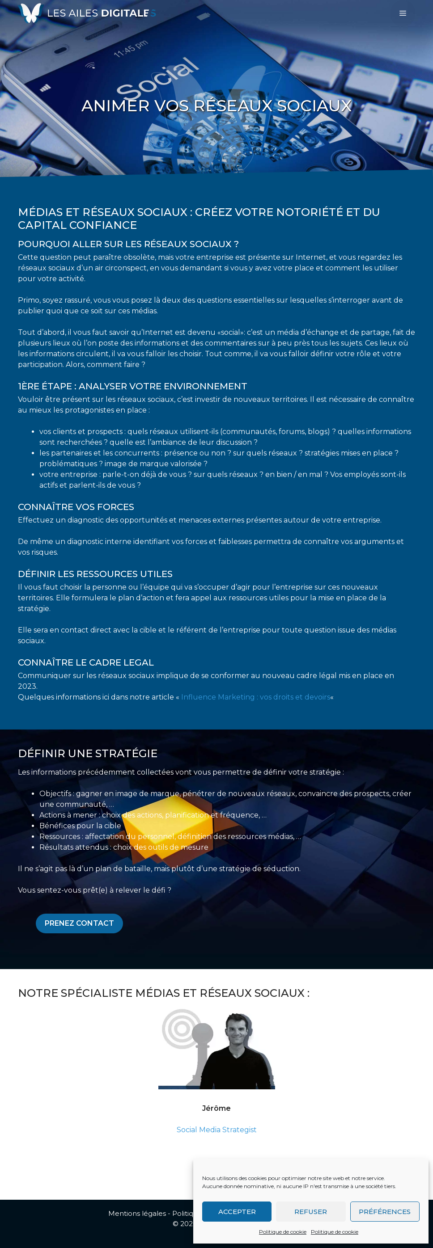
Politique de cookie (282, 1231)
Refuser (310, 1211)
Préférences (385, 1211)
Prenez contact (79, 923)
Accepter (237, 1211)
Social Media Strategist (217, 1130)
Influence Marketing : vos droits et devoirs (255, 697)
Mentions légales (137, 1213)
